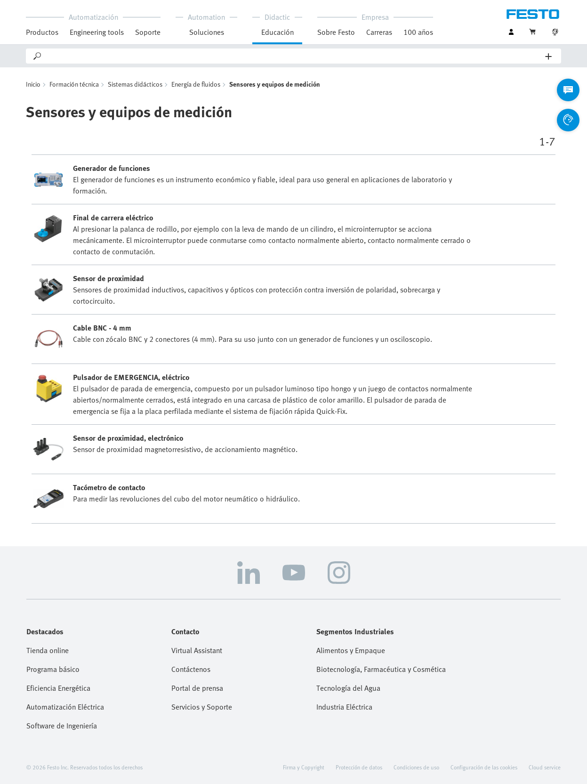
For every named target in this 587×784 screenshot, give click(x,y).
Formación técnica (74, 84)
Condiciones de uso (416, 767)
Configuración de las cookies (483, 767)
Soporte (148, 32)
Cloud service (545, 767)
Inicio (33, 84)
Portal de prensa (197, 688)
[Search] (294, 56)
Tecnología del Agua (348, 688)
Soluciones (206, 32)
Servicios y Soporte (201, 706)
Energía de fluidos (195, 84)
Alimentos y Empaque (350, 650)
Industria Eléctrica (344, 706)
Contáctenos (190, 669)
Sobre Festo (336, 32)
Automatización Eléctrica (65, 706)
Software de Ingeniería (61, 725)
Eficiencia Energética (58, 688)
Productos (42, 32)
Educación (277, 32)
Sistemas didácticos (135, 84)
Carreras (379, 32)
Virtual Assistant (196, 650)
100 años (418, 32)
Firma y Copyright (303, 767)
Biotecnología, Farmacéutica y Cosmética (381, 669)
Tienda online (47, 650)
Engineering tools (97, 32)
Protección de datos (359, 767)
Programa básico (53, 669)
